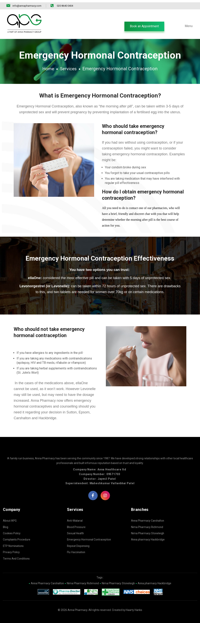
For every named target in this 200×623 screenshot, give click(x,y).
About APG (10, 520)
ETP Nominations (13, 545)
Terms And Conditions (16, 558)
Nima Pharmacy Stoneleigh (148, 532)
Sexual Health (75, 532)
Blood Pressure (76, 526)
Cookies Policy (12, 532)
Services (68, 67)
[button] (143, 24)
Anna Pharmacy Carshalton (148, 520)
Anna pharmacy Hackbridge (148, 539)
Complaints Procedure (16, 539)
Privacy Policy (11, 551)
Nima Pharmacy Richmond (147, 526)
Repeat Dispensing (78, 545)
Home (48, 67)
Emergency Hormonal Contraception (89, 539)
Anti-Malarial (75, 520)
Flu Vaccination (76, 551)
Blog (5, 526)
